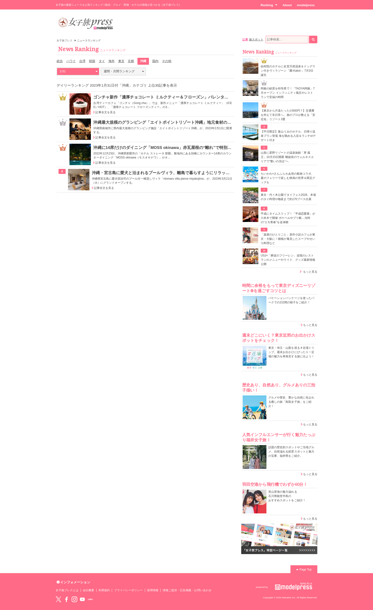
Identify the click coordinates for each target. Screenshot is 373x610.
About (287, 5)
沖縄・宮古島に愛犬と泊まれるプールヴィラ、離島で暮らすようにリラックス (163, 173)
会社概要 (88, 590)
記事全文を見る (105, 112)
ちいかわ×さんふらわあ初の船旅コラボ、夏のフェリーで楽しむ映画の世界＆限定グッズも (288, 178)
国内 (155, 61)
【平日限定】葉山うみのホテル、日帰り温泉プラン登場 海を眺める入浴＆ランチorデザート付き (288, 136)
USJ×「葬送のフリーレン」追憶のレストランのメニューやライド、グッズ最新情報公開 (288, 260)
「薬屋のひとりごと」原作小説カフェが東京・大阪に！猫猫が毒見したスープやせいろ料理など (288, 239)
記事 (245, 39)
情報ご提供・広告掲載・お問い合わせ (187, 590)
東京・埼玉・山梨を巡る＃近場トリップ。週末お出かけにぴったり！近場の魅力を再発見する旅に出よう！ (291, 352)
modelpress (306, 5)
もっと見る (310, 271)
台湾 (82, 61)
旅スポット (256, 39)
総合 (60, 61)
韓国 (92, 61)
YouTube (82, 599)
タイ (102, 61)
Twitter (58, 599)
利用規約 (104, 590)
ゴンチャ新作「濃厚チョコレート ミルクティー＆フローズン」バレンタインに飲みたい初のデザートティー (191, 97)
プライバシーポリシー (128, 590)
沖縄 (143, 61)
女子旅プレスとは (67, 590)
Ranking (268, 5)
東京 (121, 61)
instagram (74, 599)
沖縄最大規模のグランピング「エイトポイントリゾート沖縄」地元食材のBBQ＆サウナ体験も (178, 122)
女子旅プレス (64, 40)
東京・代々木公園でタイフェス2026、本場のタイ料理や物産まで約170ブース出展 (288, 197)
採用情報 (152, 590)
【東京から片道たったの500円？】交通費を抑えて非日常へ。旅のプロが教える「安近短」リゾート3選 (288, 115)
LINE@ (90, 599)
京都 (131, 61)
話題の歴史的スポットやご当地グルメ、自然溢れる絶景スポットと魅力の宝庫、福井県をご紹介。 (291, 452)
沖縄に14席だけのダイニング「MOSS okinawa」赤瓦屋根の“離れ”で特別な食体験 (168, 147)
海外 (111, 61)
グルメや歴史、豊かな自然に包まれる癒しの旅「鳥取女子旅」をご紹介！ (291, 402)
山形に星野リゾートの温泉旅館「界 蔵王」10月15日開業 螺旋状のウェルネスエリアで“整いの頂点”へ (287, 157)
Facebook (66, 599)
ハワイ (71, 61)
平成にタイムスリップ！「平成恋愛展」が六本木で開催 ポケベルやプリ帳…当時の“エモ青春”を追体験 (288, 218)
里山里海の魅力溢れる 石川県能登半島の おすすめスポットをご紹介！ (287, 496)
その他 (166, 61)
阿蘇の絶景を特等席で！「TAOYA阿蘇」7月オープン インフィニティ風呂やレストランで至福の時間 (288, 93)
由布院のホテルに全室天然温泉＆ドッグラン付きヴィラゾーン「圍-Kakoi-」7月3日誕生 (288, 71)
